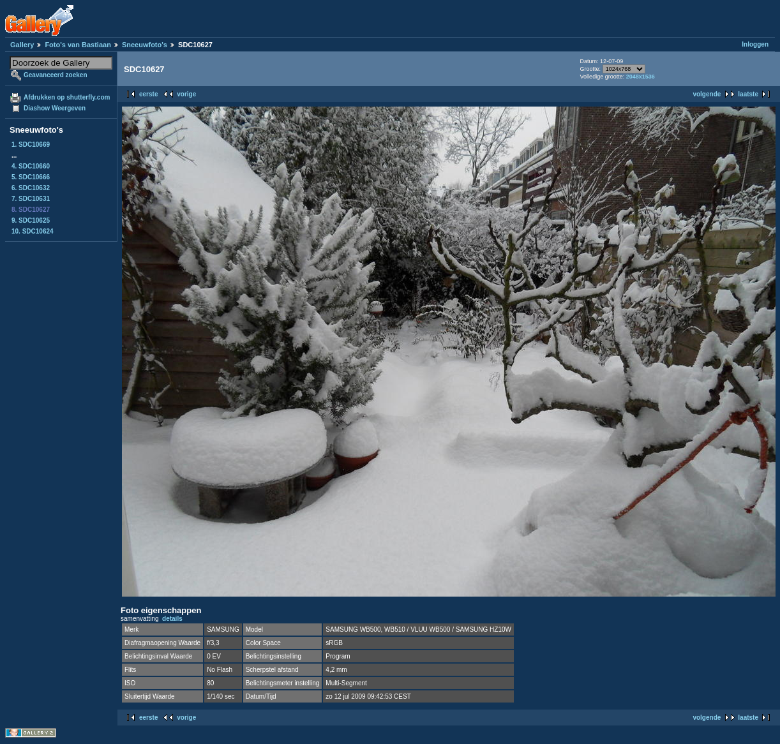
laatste (748, 94)
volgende (707, 94)
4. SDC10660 (30, 166)
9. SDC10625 (30, 220)
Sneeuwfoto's (144, 44)
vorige (186, 94)
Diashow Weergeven (55, 108)
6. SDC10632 (30, 187)
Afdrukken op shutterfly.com (67, 97)
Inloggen (755, 44)
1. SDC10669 (30, 144)
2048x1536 (640, 76)
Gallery (22, 44)
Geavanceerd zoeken (55, 74)
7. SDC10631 (30, 198)
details (172, 618)
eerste (148, 94)
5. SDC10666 (30, 177)
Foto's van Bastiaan (77, 44)
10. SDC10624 (32, 231)
